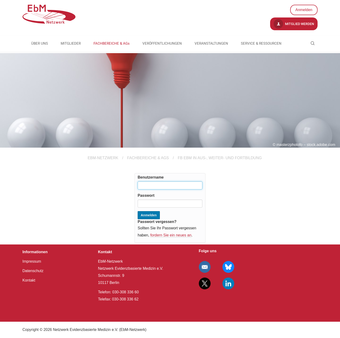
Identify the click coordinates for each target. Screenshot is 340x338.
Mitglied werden (294, 24)
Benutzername (151, 177)
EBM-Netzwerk (103, 158)
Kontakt (28, 280)
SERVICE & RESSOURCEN (261, 43)
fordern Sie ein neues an (170, 235)
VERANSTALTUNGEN (211, 43)
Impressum (31, 261)
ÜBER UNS (39, 43)
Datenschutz (32, 271)
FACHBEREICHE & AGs (112, 43)
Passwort (146, 195)
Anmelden (303, 10)
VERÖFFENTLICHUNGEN (162, 43)
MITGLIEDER (71, 43)
